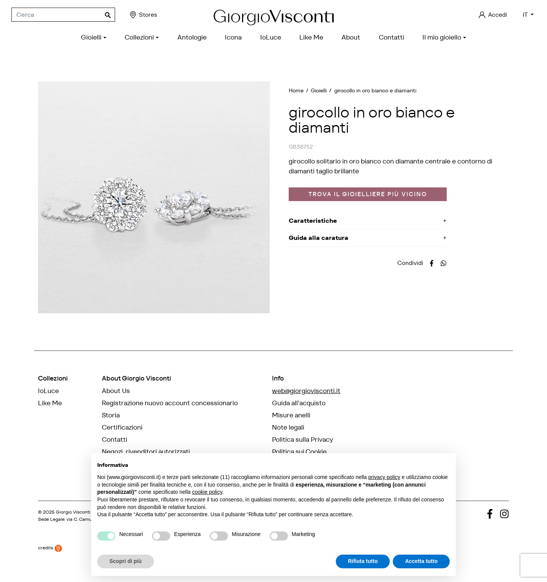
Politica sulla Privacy (302, 439)
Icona (46, 427)
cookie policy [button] (207, 492)
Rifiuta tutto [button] (363, 561)
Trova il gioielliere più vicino (367, 194)
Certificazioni (122, 427)
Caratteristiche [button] (313, 221)
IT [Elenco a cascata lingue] (526, 14)
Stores (143, 15)
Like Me (50, 403)
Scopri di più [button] (125, 561)
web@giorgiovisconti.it (306, 391)
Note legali (288, 427)
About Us (116, 391)
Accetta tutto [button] (421, 561)
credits (50, 566)
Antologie (52, 415)
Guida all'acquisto (299, 403)
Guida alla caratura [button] (318, 238)
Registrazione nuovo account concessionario (170, 403)
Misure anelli (291, 415)
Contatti (114, 439)
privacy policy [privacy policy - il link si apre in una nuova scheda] (384, 477)
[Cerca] (63, 15)
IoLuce (48, 391)
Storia (111, 415)
